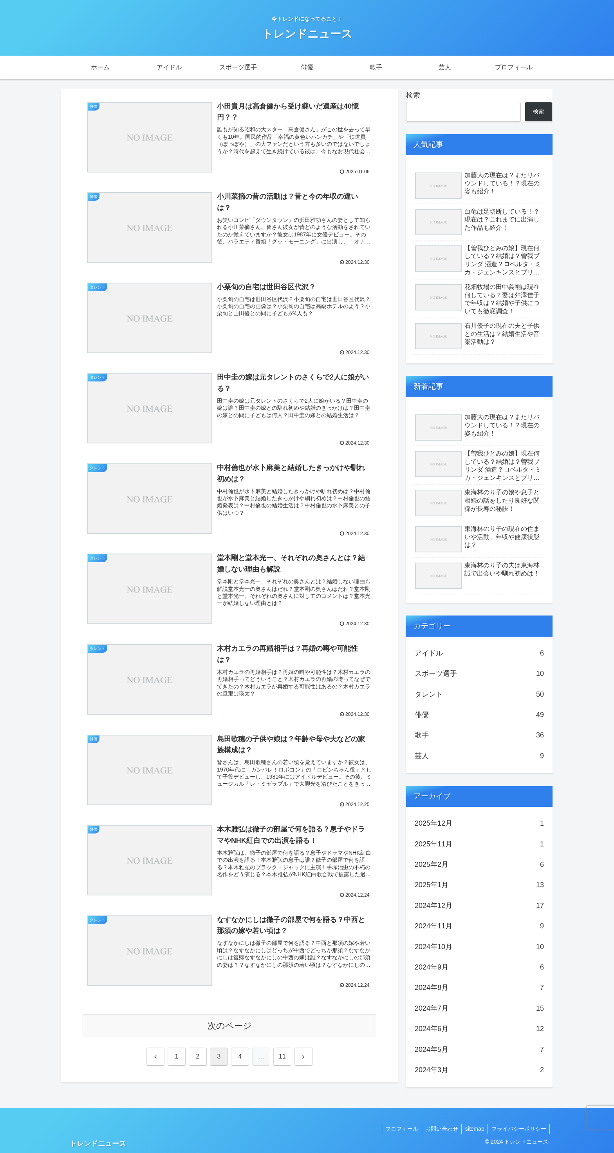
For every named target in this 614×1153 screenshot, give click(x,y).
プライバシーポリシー (518, 1129)
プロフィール (397, 1129)
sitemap (472, 1129)
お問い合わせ (438, 1129)
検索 (413, 95)
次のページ (230, 1026)
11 (282, 1056)
